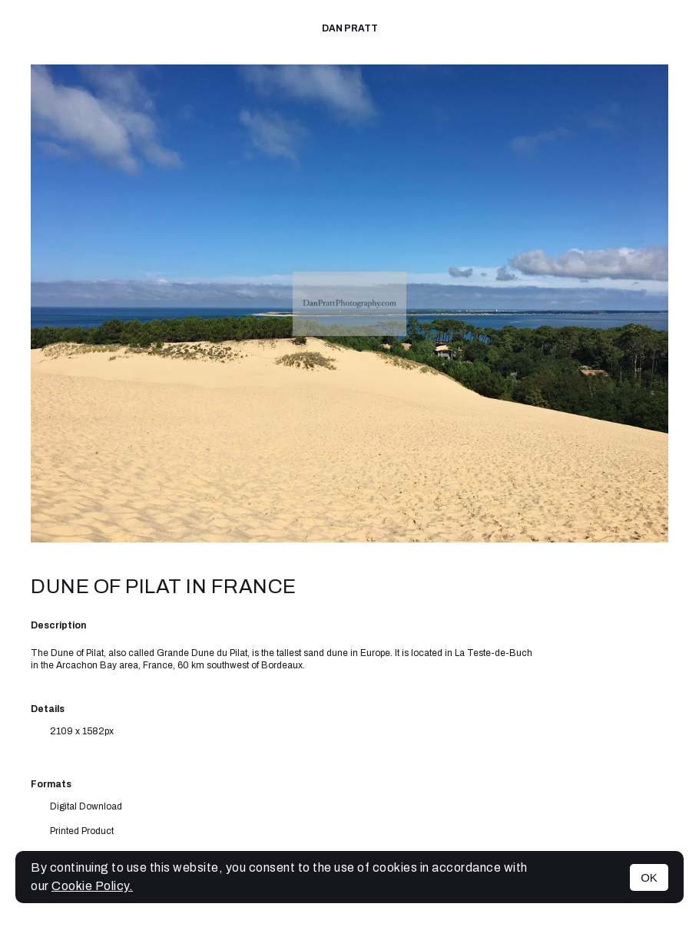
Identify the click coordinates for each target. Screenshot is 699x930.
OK (649, 877)
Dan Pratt (350, 28)
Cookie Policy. (92, 885)
